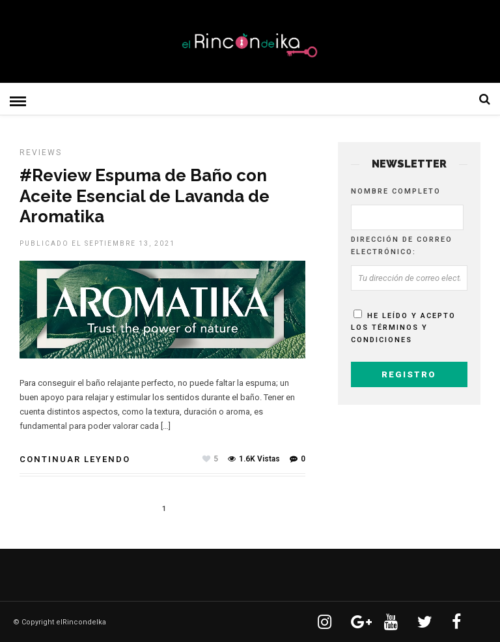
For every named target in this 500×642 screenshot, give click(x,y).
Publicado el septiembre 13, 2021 (97, 242)
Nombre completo (396, 190)
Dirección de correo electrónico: (401, 245)
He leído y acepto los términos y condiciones (403, 327)
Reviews (41, 151)
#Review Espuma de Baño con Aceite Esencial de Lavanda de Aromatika (145, 195)
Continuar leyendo (75, 458)
